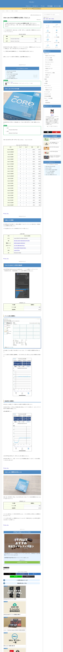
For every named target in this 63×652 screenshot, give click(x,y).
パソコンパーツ (6, 570)
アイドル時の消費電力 (12, 75)
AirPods (52, 18)
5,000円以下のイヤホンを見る (22, 562)
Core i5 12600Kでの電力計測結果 (12, 74)
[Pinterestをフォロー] (52, 126)
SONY (50, 18)
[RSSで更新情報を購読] (57, 126)
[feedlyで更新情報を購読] (55, 126)
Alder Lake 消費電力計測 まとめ (12, 78)
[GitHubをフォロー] (54, 126)
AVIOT (47, 18)
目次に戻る (6, 214)
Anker (44, 18)
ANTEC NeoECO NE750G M (19, 243)
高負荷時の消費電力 (12, 77)
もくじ (24, 68)
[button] (28, 577)
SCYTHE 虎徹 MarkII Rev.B (19, 246)
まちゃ (12, 82)
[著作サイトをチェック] (47, 126)
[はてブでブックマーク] (35, 575)
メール (4, 641)
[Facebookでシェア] (22, 575)
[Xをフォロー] (48, 126)
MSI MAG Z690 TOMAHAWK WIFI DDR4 (22, 241)
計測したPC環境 (10, 72)
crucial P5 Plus (17, 250)
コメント (5, 625)
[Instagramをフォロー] (51, 126)
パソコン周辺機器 (6, 568)
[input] (52, 15)
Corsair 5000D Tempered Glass (20, 248)
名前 (4, 637)
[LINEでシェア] (16, 577)
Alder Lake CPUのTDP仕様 (11, 71)
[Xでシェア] (10, 575)
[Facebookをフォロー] (50, 126)
